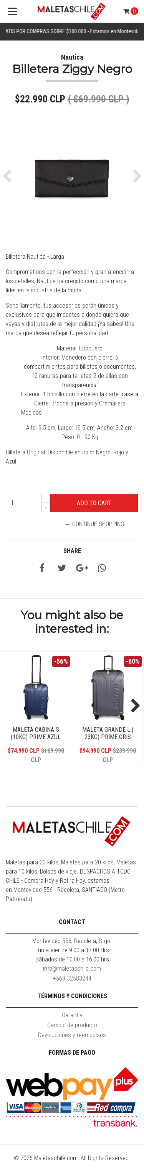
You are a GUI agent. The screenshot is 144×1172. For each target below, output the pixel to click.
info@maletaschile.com (72, 968)
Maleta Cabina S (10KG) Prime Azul (36, 733)
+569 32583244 (72, 978)
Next (132, 706)
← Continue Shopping (94, 524)
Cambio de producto (72, 1025)
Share (72, 550)
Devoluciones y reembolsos (72, 1035)
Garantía (72, 1015)
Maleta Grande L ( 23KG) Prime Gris (108, 733)
